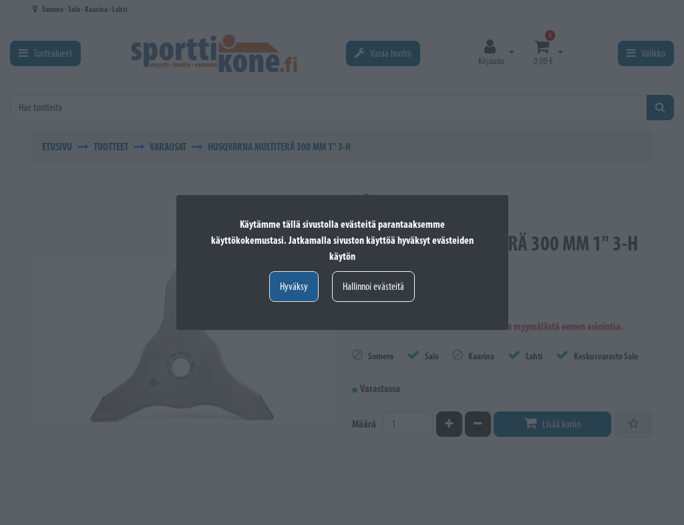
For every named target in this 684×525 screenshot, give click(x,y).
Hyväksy (294, 286)
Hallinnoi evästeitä (373, 286)
